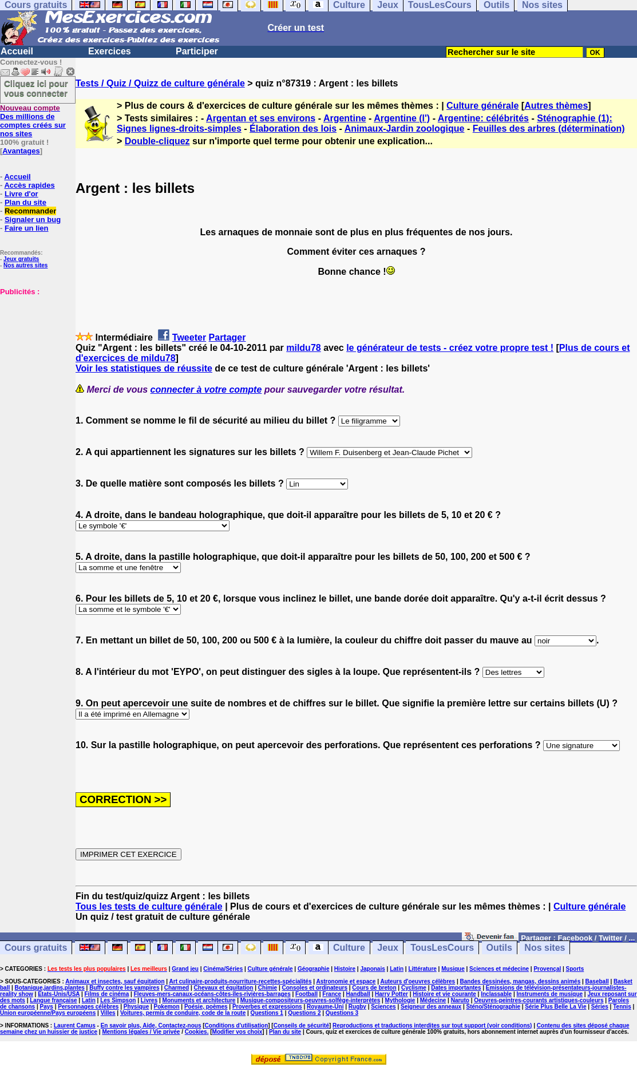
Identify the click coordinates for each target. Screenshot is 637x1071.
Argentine (344, 118)
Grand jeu (185, 969)
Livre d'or (21, 193)
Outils (499, 948)
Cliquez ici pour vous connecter (36, 88)
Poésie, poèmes (206, 1006)
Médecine (433, 1000)
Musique (453, 969)
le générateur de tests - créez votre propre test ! (449, 348)
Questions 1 (267, 1013)
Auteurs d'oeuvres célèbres (417, 981)
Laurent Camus (75, 1025)
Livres (149, 1000)
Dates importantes (456, 988)
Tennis (622, 1006)
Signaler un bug (33, 219)
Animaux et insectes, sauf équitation (114, 981)
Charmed (176, 988)
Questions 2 (304, 1013)
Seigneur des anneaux (431, 1006)
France (331, 994)
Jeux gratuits (21, 259)
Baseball (597, 981)
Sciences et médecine (499, 969)
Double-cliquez (157, 141)
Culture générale (482, 105)
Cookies (196, 1032)
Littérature (422, 969)
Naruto (460, 1000)
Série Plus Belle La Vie (555, 1006)
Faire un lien (27, 228)
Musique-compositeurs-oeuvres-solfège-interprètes (310, 1000)
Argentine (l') (402, 118)
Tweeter (189, 337)
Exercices (109, 51)
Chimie (267, 988)
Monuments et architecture (199, 1000)
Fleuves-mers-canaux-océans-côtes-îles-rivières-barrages (212, 994)
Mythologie (400, 1000)
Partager (227, 337)
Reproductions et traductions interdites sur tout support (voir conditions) (432, 1025)
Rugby (357, 1006)
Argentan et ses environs (260, 118)
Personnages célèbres (88, 1006)
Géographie (314, 969)
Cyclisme (413, 988)
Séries (599, 1006)
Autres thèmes (556, 105)
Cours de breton (374, 988)
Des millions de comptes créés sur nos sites (33, 121)
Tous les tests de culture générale (149, 906)
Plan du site (25, 202)
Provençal (547, 969)
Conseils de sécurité (301, 1025)
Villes (108, 1013)
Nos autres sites (25, 265)
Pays (46, 1006)
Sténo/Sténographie (493, 1006)
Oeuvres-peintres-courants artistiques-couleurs (538, 1000)
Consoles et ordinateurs (314, 988)
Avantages (20, 151)
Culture (349, 948)
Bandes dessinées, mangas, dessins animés (520, 981)
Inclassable (496, 994)
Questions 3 (342, 1013)
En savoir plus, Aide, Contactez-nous (151, 1025)
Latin (396, 969)
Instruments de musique (549, 994)
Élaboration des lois (293, 128)
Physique (136, 1006)
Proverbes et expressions (267, 1006)
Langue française (53, 1000)
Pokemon (167, 1006)
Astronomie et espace (345, 981)
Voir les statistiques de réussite (144, 368)
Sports (575, 969)
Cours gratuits (36, 948)
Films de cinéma (107, 994)
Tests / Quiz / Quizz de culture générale (160, 83)
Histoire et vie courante (444, 994)
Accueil (17, 51)
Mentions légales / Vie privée (141, 1032)
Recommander (30, 211)
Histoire (344, 969)
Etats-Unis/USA (59, 994)
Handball (358, 994)
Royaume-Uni (325, 1006)
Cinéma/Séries (223, 969)
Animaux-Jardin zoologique (405, 128)
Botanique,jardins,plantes (50, 988)
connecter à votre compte (206, 389)
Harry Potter (391, 994)
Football (306, 994)
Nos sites (544, 948)
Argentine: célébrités (483, 118)
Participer (197, 51)
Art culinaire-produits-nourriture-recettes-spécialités (240, 981)
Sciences (383, 1006)
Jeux (387, 948)
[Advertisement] (34, 353)
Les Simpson (118, 1000)
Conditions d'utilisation (236, 1025)
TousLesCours (442, 948)
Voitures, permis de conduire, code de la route (183, 1013)
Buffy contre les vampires (124, 988)
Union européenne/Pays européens (48, 1013)
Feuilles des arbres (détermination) (549, 128)
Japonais (372, 969)
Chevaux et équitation (224, 988)
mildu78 (303, 348)
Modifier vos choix (237, 1032)
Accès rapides (29, 185)
